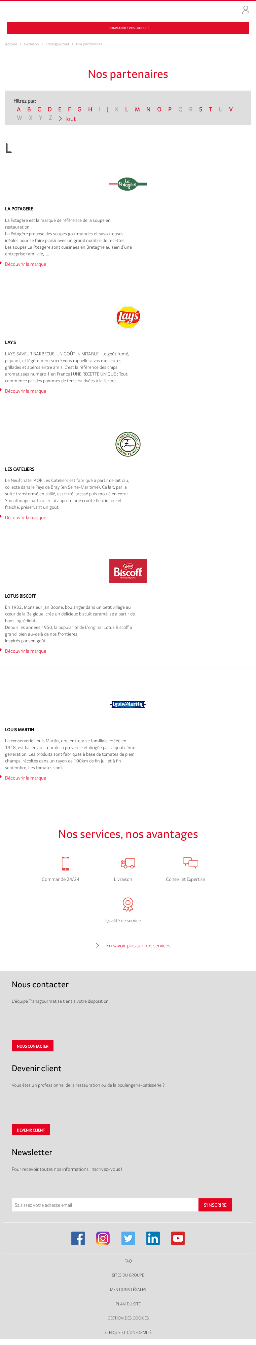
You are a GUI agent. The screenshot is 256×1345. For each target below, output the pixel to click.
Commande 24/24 (60, 879)
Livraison (31, 44)
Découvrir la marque (25, 264)
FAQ (128, 1260)
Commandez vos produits (129, 28)
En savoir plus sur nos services (138, 945)
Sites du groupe (128, 1275)
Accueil (11, 44)
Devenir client (31, 1130)
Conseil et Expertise (185, 879)
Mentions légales (128, 1289)
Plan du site (128, 1303)
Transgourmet (57, 44)
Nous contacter (32, 1046)
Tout (70, 118)
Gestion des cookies (128, 1318)
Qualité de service (123, 920)
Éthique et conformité (128, 1332)
